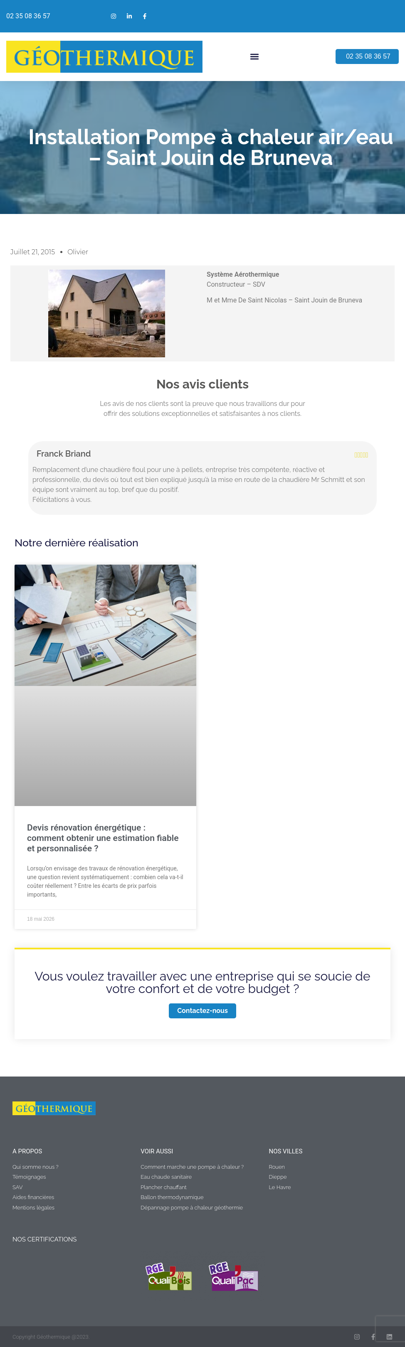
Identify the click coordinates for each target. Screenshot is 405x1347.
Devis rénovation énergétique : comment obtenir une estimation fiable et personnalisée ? (102, 838)
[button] (255, 57)
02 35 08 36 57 (28, 16)
